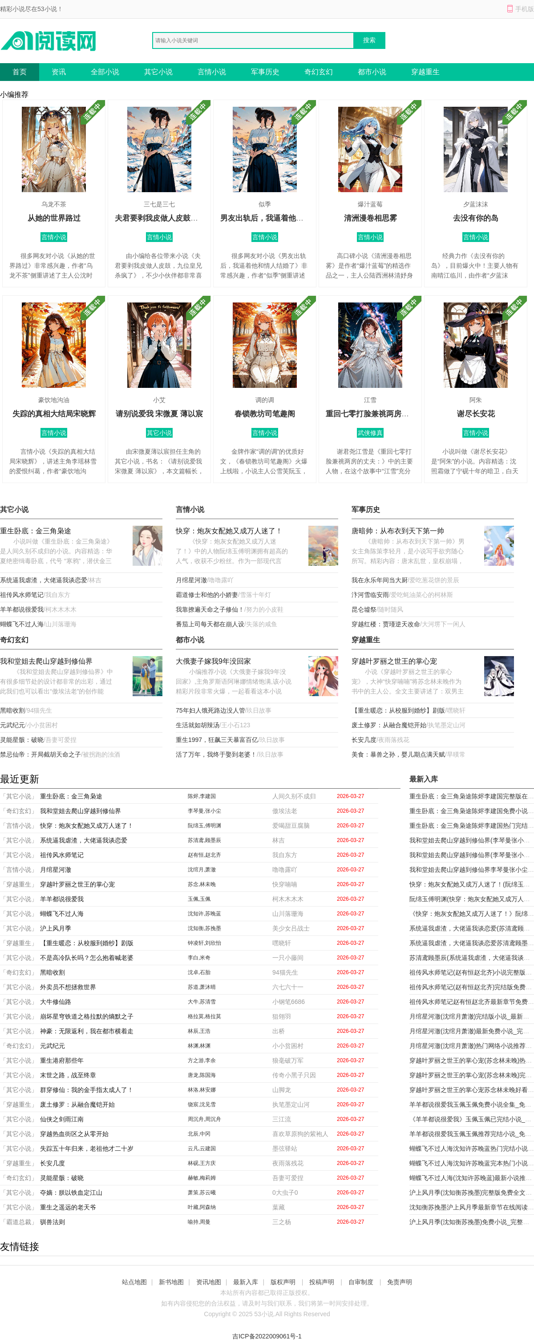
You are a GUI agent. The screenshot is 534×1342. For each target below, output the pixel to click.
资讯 (59, 72)
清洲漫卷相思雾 (370, 218)
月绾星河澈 (191, 580)
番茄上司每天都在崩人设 (210, 624)
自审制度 (360, 1282)
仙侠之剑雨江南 (62, 1119)
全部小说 (105, 72)
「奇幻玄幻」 (18, 810)
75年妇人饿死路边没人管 (210, 710)
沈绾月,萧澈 (202, 869)
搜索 (369, 40)
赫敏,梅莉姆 (202, 1178)
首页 (19, 72)
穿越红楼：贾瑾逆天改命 (386, 624)
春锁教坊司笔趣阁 (265, 414)
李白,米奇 (199, 958)
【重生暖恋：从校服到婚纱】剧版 (398, 710)
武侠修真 (370, 432)
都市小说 (372, 72)
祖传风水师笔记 (22, 594)
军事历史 (265, 72)
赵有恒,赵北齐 (204, 855)
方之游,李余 (202, 1060)
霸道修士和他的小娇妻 (207, 594)
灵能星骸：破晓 (22, 739)
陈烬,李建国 (202, 796)
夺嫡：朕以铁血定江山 (71, 1192)
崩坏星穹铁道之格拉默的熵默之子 (87, 1016)
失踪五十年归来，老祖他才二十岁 (87, 1148)
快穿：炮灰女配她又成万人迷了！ (229, 531)
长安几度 (364, 739)
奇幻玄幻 (318, 72)
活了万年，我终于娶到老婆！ (216, 754)
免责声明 (399, 1282)
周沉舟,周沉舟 (204, 1119)
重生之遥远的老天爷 (68, 1207)
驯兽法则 (52, 1221)
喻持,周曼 (199, 1222)
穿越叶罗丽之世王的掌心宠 (394, 661)
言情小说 (212, 72)
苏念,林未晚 (202, 884)
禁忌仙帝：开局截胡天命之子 (40, 754)
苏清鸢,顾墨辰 (204, 840)
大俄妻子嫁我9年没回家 (213, 661)
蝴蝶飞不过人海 (22, 624)
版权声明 (283, 1282)
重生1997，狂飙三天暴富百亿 (217, 739)
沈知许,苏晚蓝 (204, 914)
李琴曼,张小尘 (204, 811)
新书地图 (171, 1282)
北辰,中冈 (199, 1134)
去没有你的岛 (475, 218)
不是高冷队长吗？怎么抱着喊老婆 (87, 957)
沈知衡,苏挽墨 (204, 928)
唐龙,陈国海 (202, 1075)
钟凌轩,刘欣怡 (204, 943)
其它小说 (158, 72)
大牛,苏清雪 (202, 1002)
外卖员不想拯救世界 (68, 987)
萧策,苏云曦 (202, 1192)
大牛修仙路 (55, 1001)
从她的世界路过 (54, 218)
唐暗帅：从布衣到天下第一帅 (398, 531)
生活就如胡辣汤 (197, 725)
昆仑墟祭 (364, 609)
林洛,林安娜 (202, 1090)
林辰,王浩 (199, 1031)
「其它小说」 (18, 796)
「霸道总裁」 (18, 1221)
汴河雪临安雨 (370, 594)
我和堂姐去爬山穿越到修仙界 (46, 661)
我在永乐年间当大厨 (380, 580)
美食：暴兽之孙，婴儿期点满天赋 (398, 754)
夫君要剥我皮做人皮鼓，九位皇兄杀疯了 (183, 218)
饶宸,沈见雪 (202, 1104)
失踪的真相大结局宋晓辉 (54, 414)
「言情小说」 (18, 825)
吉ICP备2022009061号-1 (267, 1336)
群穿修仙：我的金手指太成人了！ (87, 1089)
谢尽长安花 (476, 414)
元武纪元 (12, 725)
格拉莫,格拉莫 (204, 1016)
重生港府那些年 (62, 1060)
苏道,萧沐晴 (202, 987)
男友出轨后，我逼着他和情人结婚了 (280, 218)
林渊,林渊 (199, 1046)
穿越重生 (425, 72)
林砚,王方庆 (202, 1163)
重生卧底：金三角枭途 (35, 531)
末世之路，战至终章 (68, 1075)
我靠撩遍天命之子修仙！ (210, 609)
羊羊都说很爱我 (22, 609)
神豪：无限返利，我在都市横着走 (87, 1031)
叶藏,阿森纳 (202, 1207)
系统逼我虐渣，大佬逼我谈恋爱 (43, 580)
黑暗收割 (12, 710)
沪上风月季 (55, 928)
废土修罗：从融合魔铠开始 (389, 725)
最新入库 (245, 1282)
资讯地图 (208, 1282)
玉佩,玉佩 (199, 899)
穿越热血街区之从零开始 (74, 1133)
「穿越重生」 (18, 884)
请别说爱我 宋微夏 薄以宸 (159, 414)
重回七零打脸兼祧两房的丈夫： (379, 414)
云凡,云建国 (202, 1148)
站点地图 (134, 1282)
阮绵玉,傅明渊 (204, 825)
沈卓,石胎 (199, 972)
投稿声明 (321, 1282)
